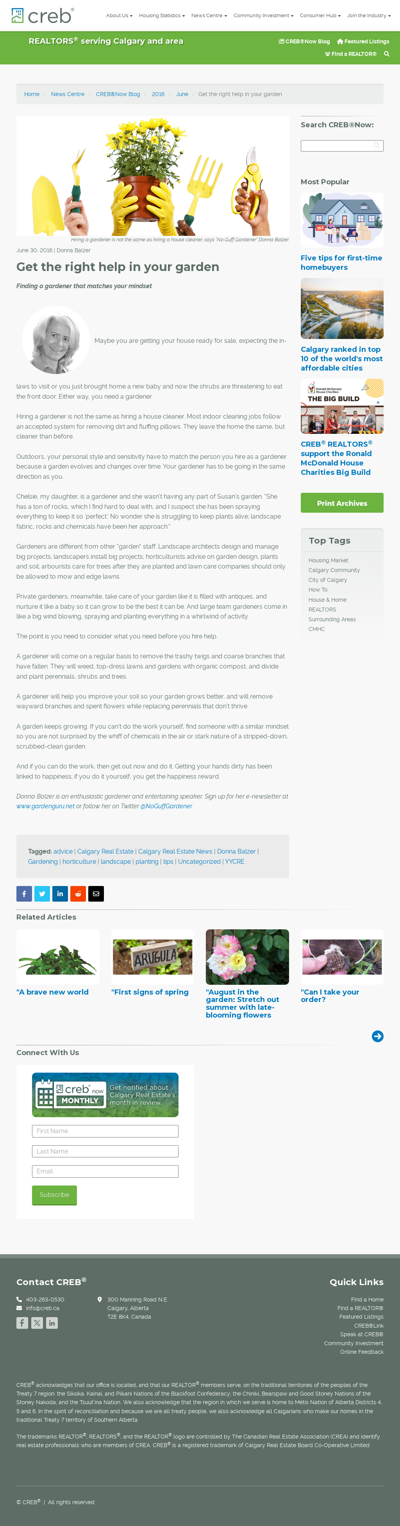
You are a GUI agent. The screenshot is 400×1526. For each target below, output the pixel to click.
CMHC (317, 629)
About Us (119, 15)
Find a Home (367, 1299)
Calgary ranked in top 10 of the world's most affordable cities (342, 359)
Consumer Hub (320, 15)
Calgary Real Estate (105, 851)
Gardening (43, 861)
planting (147, 861)
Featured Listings (363, 41)
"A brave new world (52, 993)
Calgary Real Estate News (175, 851)
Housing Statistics (162, 15)
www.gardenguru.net (45, 806)
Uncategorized (199, 861)
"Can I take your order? (330, 996)
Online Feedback (362, 1352)
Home (31, 94)
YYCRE (235, 861)
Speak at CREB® (362, 1334)
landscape (116, 861)
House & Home (327, 600)
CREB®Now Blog (304, 41)
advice (63, 851)
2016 (158, 94)
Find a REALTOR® (351, 54)
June (182, 94)
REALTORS (322, 609)
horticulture (79, 861)
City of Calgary (328, 580)
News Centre (209, 15)
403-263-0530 (45, 1299)
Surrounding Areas (332, 619)
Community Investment (264, 15)
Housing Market (328, 560)
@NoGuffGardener (166, 806)
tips (168, 861)
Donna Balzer (236, 851)
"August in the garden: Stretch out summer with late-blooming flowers (242, 1004)
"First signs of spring (150, 993)
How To (318, 590)
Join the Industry (369, 15)
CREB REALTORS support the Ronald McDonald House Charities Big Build (337, 458)
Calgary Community (334, 570)
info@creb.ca (42, 1308)
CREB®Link (369, 1326)
